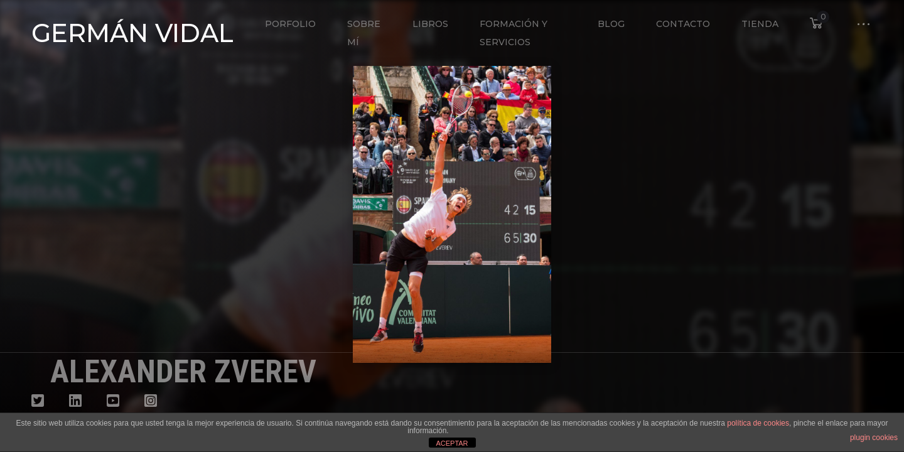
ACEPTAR (452, 443)
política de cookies (758, 423)
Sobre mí (363, 33)
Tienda (759, 24)
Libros (430, 24)
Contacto (683, 24)
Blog (611, 24)
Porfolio (290, 24)
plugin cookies (874, 437)
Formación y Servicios (513, 33)
